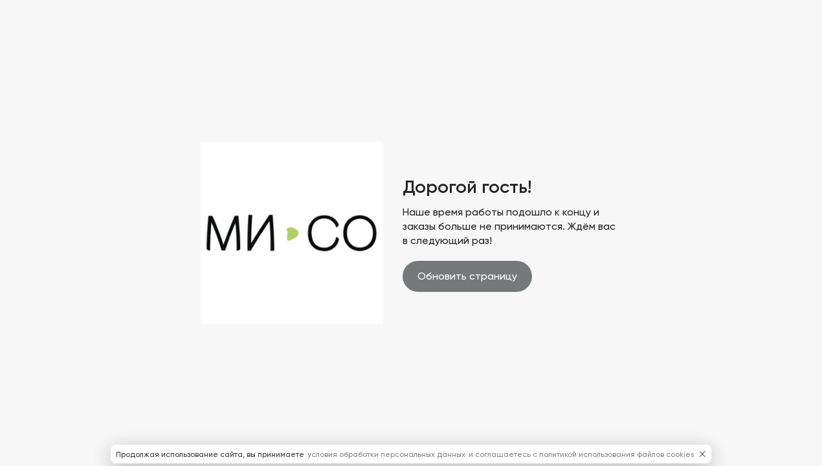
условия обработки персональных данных (387, 454)
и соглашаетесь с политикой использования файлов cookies (581, 454)
